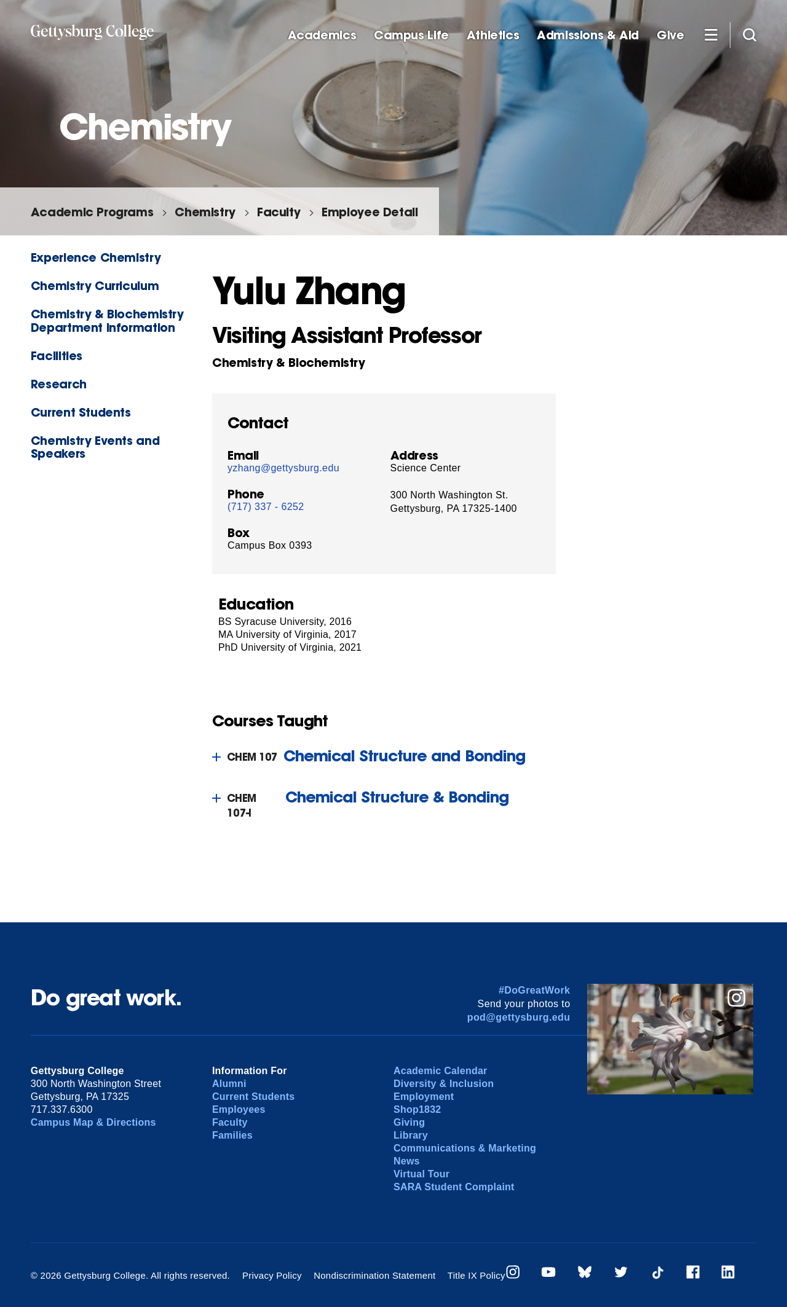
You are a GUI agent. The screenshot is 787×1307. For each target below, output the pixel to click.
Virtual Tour (421, 1174)
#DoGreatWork (535, 990)
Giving (409, 1122)
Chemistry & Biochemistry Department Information (107, 320)
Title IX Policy (476, 1275)
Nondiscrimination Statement (374, 1275)
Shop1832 (417, 1109)
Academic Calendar (441, 1071)
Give (670, 35)
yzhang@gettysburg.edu (283, 468)
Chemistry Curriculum (95, 285)
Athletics (493, 35)
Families (232, 1135)
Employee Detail (369, 211)
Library (411, 1135)
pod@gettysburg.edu (519, 1017)
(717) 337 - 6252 (265, 506)
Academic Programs (92, 211)
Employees (239, 1109)
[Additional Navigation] (711, 34)
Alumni (229, 1083)
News (407, 1161)
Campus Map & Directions (93, 1122)
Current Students (81, 412)
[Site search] (749, 34)
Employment (424, 1096)
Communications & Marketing (465, 1148)
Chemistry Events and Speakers (95, 447)
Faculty (278, 211)
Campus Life (411, 35)
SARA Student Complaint (454, 1187)
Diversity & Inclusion (444, 1083)
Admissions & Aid (588, 35)
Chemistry (205, 211)
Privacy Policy (272, 1275)
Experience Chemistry (95, 257)
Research (59, 383)
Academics (322, 35)
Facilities (56, 355)
